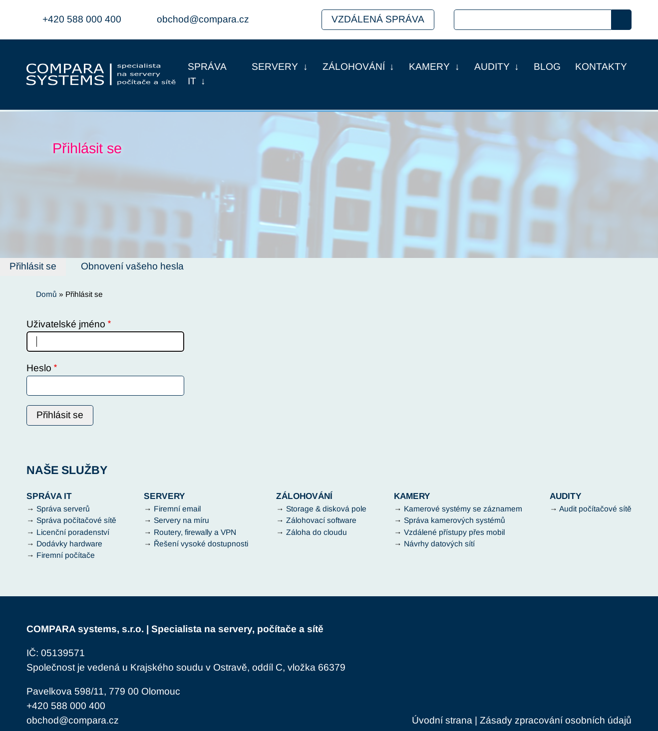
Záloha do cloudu (316, 532)
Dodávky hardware (69, 543)
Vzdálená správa (377, 19)
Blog (547, 66)
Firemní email (177, 508)
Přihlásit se (32, 266)
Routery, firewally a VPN (195, 532)
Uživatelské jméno (65, 324)
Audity (492, 66)
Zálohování (354, 66)
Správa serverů (63, 508)
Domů (46, 294)
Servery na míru (181, 520)
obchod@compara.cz (203, 19)
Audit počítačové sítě (595, 508)
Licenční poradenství (72, 532)
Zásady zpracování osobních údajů (556, 720)
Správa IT (207, 73)
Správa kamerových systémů (454, 520)
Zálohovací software (321, 520)
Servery (275, 66)
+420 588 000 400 (81, 19)
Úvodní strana (442, 720)
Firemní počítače (65, 555)
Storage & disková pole (326, 508)
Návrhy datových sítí (439, 543)
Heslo (38, 368)
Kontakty (601, 66)
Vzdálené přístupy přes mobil (454, 532)
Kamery (429, 66)
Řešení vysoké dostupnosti (201, 543)
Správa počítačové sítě (76, 520)
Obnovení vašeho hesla (132, 266)
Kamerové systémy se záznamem (463, 508)
